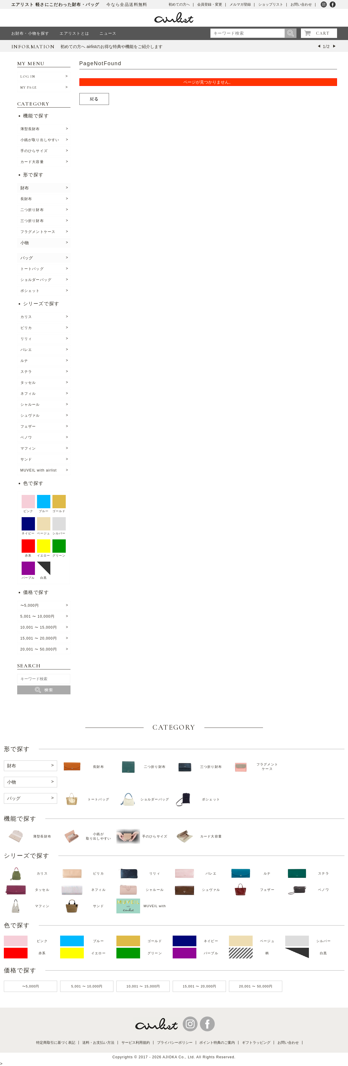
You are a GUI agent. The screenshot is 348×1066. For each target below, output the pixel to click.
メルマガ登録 (240, 4)
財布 (24, 188)
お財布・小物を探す (30, 33)
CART (323, 33)
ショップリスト (270, 4)
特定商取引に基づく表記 (55, 1042)
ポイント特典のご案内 (217, 1042)
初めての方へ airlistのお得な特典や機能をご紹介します (111, 46)
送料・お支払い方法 (98, 1042)
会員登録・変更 (209, 4)
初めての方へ (179, 4)
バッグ (26, 257)
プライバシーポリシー (175, 1042)
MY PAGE (28, 87)
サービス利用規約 (135, 1042)
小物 (24, 242)
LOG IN (27, 76)
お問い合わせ (301, 4)
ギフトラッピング (256, 1042)
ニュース (108, 33)
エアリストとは (74, 33)
